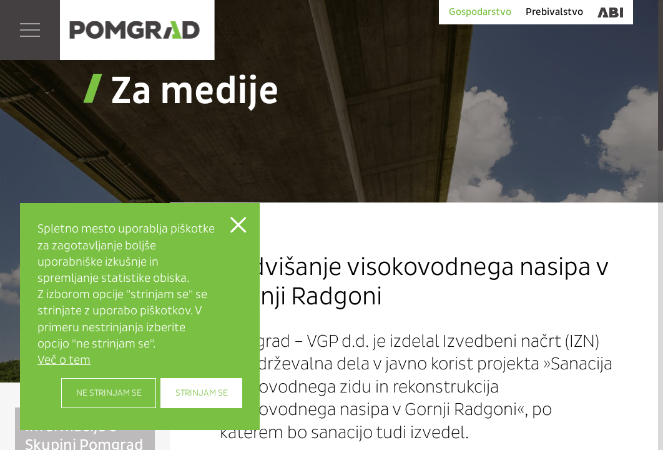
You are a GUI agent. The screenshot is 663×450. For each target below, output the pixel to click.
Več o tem (64, 360)
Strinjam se (201, 393)
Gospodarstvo (480, 12)
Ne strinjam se (109, 393)
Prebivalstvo (554, 12)
